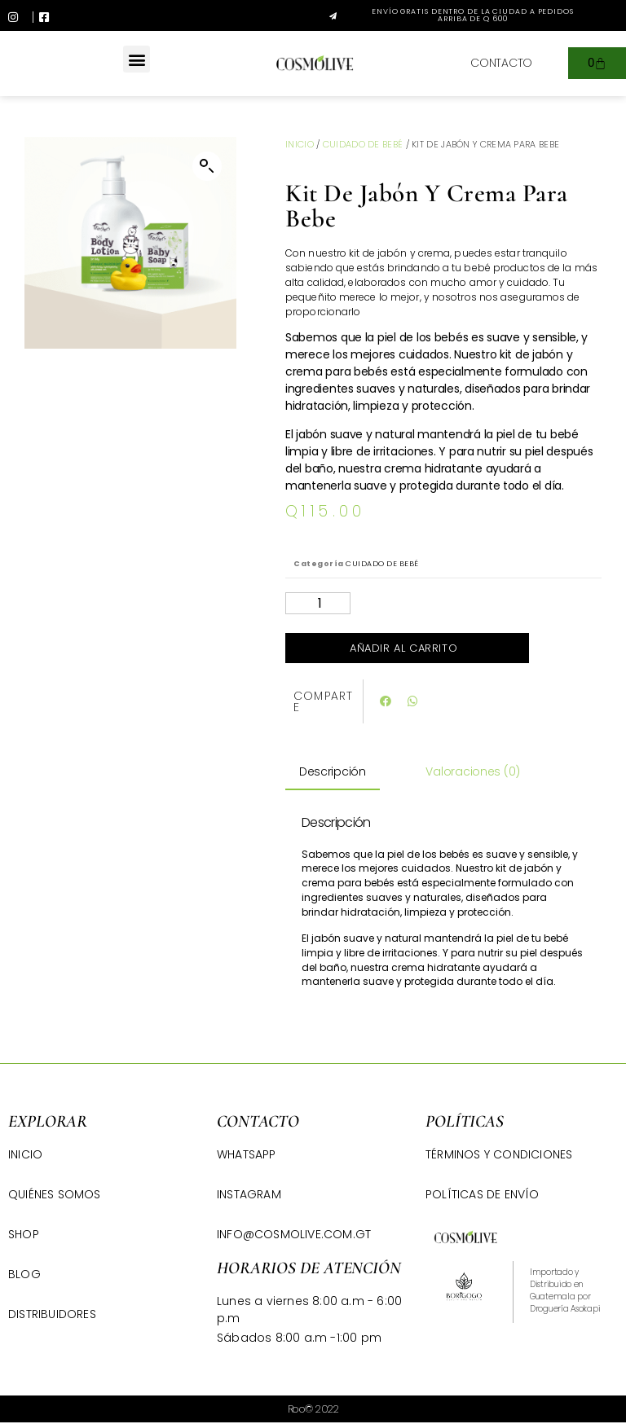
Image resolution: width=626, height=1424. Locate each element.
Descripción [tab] (332, 771)
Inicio (299, 144)
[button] (459, 15)
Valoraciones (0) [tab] (472, 771)
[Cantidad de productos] (317, 603)
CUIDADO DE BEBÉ (363, 144)
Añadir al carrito (403, 648)
